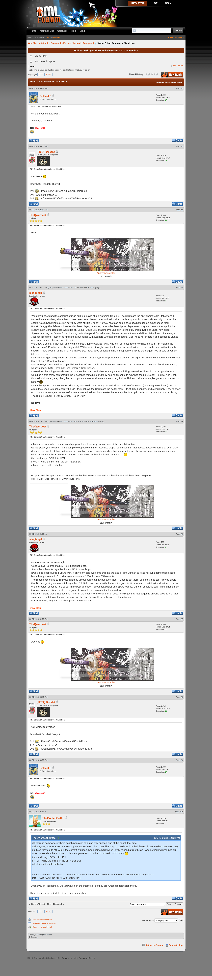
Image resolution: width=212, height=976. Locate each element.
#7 (182, 619)
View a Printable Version (42, 920)
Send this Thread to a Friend (43, 923)
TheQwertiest (97, 421)
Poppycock (88, 43)
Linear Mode (176, 82)
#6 (182, 534)
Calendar (62, 31)
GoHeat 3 (45, 96)
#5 (182, 421)
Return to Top (176, 945)
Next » (49, 75)
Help (73, 31)
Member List (47, 31)
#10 (181, 812)
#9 (182, 760)
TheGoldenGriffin (53, 818)
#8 (182, 697)
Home (33, 31)
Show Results (177, 66)
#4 (182, 288)
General (77, 43)
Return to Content (154, 945)
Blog (82, 31)
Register (57, 37)
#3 (182, 210)
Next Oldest (38, 904)
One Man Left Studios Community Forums (49, 43)
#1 (182, 88)
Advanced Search (176, 37)
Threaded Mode (163, 82)
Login (47, 37)
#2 (182, 146)
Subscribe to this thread (42, 927)
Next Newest (54, 904)
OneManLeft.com (87, 958)
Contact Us (67, 958)
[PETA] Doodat (46, 151)
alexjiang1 (96, 288)
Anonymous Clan (106, 273)
